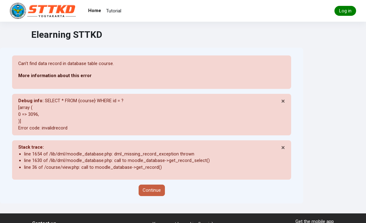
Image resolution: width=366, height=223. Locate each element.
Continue (152, 192)
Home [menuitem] (94, 10)
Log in (345, 11)
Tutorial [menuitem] (113, 11)
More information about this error (54, 75)
